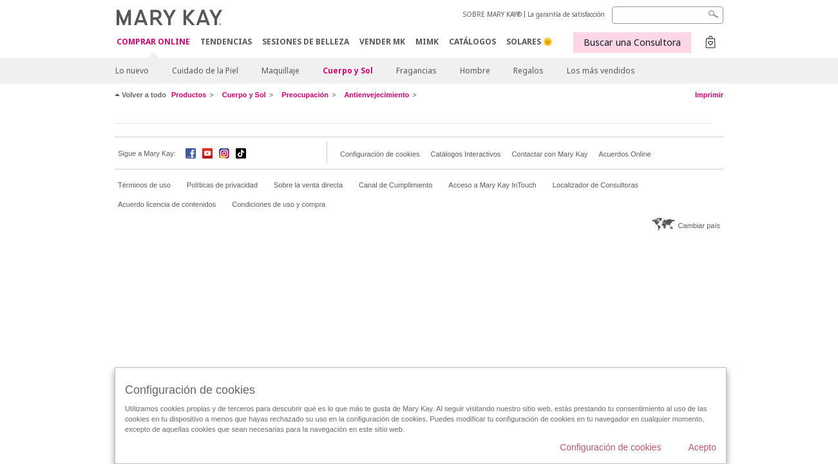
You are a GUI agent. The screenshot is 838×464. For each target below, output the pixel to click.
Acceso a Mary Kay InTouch (492, 185)
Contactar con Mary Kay (549, 154)
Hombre (475, 70)
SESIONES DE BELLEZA (305, 41)
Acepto (702, 447)
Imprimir (709, 95)
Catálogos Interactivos (466, 154)
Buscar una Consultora (632, 42)
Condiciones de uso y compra (278, 204)
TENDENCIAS (226, 41)
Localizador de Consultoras (595, 185)
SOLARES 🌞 (529, 41)
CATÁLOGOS (472, 41)
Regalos (528, 70)
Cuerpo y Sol (348, 70)
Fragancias (416, 70)
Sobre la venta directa (308, 185)
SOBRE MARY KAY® (492, 14)
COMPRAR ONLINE (153, 42)
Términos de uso (144, 185)
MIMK (427, 41)
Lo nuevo (132, 70)
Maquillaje (281, 70)
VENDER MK (382, 41)
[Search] (667, 15)
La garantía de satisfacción (566, 14)
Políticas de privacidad (222, 185)
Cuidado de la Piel (205, 70)
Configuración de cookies (380, 154)
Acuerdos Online (624, 154)
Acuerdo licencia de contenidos (167, 204)
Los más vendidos (601, 70)
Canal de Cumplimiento (395, 185)
